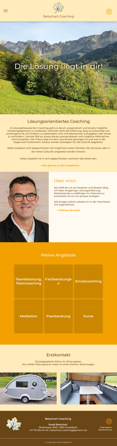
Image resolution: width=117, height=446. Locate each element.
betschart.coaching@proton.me (68, 430)
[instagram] (109, 12)
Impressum (106, 427)
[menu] (5, 10)
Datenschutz (105, 430)
